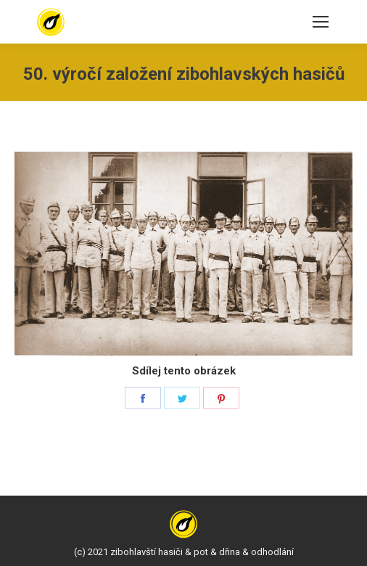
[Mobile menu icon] (320, 22)
